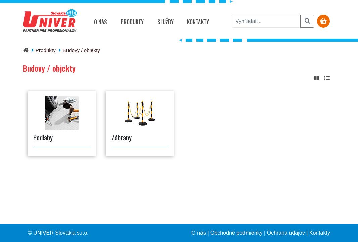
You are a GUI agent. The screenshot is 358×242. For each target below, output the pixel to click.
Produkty (132, 22)
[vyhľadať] (266, 21)
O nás (100, 22)
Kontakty (198, 22)
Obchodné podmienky (236, 233)
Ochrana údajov (286, 233)
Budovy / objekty (81, 50)
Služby (165, 22)
